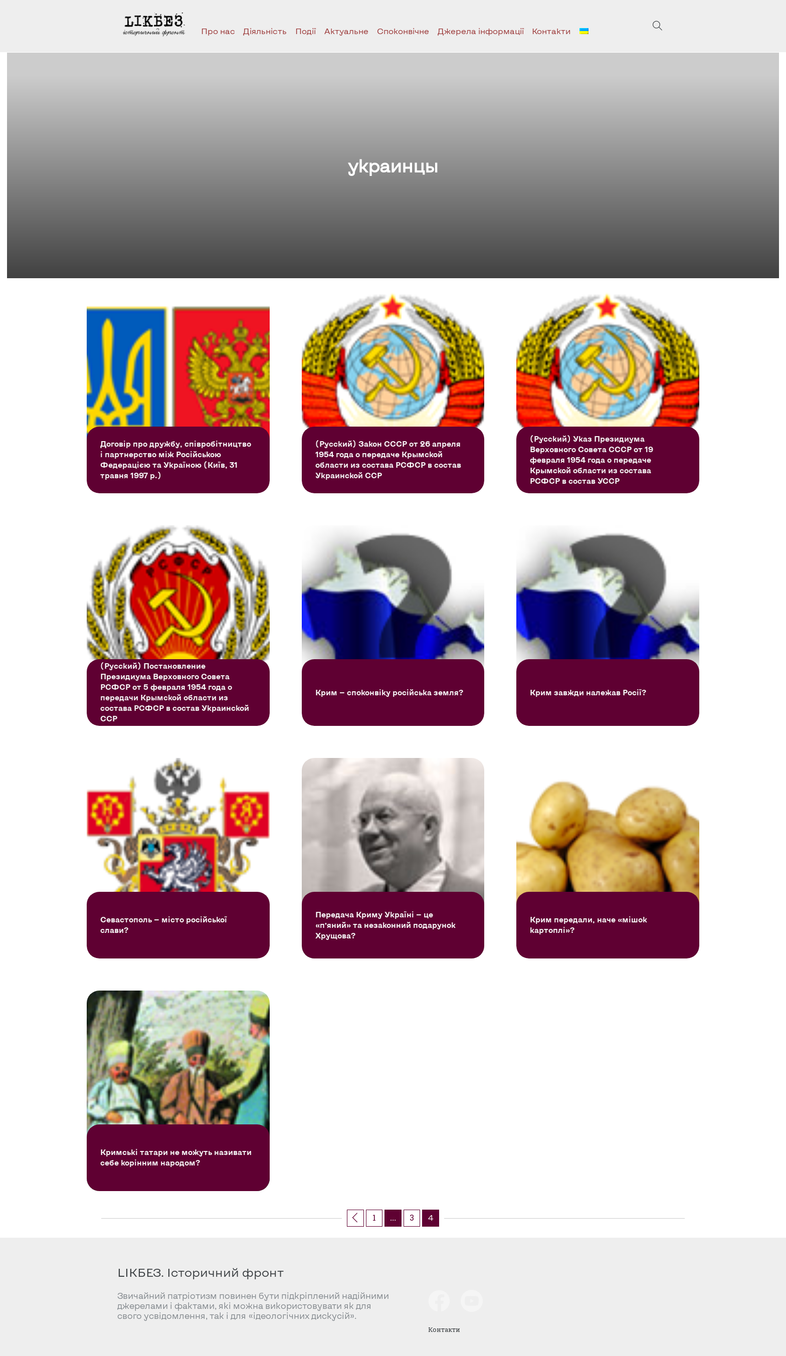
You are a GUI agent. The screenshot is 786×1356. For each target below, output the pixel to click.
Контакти (551, 31)
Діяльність (265, 31)
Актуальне (346, 31)
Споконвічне (403, 31)
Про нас (218, 31)
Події (305, 31)
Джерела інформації (481, 31)
